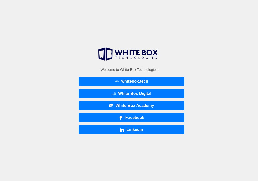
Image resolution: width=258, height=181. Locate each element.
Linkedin (131, 129)
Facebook (131, 117)
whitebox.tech (131, 81)
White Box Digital (131, 93)
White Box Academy (131, 105)
